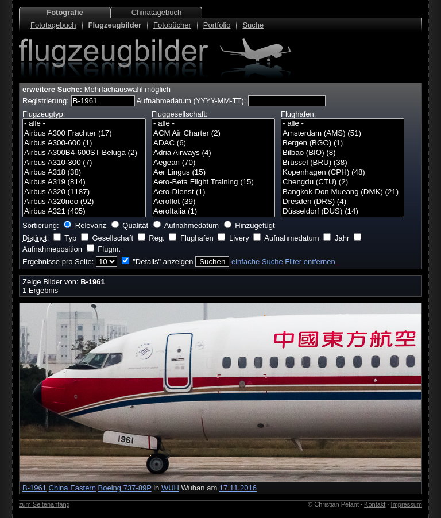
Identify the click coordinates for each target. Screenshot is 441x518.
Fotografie (65, 12)
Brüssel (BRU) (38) (342, 163)
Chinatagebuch (156, 12)
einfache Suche (257, 261)
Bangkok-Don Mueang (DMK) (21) (342, 192)
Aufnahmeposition (52, 249)
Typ (70, 238)
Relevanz (90, 225)
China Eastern (72, 488)
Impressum (406, 504)
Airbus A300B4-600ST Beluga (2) (84, 153)
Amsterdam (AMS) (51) (342, 133)
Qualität (135, 225)
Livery (239, 238)
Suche (253, 25)
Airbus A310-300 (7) (84, 163)
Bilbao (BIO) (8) (342, 153)
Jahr (342, 238)
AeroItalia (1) (213, 212)
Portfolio (217, 25)
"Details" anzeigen (163, 261)
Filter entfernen (310, 261)
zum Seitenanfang (44, 504)
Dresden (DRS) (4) (342, 202)
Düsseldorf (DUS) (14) (342, 212)
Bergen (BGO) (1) (342, 143)
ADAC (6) (213, 143)
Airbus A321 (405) (84, 212)
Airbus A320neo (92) (84, 202)
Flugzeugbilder (114, 25)
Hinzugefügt (254, 225)
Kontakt (374, 504)
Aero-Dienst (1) (213, 192)
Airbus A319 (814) (84, 182)
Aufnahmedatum (191, 225)
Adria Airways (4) (213, 153)
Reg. (156, 238)
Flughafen (197, 238)
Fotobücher (172, 25)
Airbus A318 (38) (84, 172)
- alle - (84, 124)
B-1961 (34, 488)
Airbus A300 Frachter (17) (84, 133)
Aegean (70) (213, 163)
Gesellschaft (112, 238)
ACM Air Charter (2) (213, 133)
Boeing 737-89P (125, 488)
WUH (170, 488)
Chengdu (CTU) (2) (342, 182)
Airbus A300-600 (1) (84, 143)
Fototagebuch (53, 25)
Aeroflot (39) (213, 202)
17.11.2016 (238, 488)
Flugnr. (109, 249)
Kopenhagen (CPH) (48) (342, 172)
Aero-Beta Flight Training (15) (213, 182)
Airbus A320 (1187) (84, 192)
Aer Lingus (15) (213, 172)
